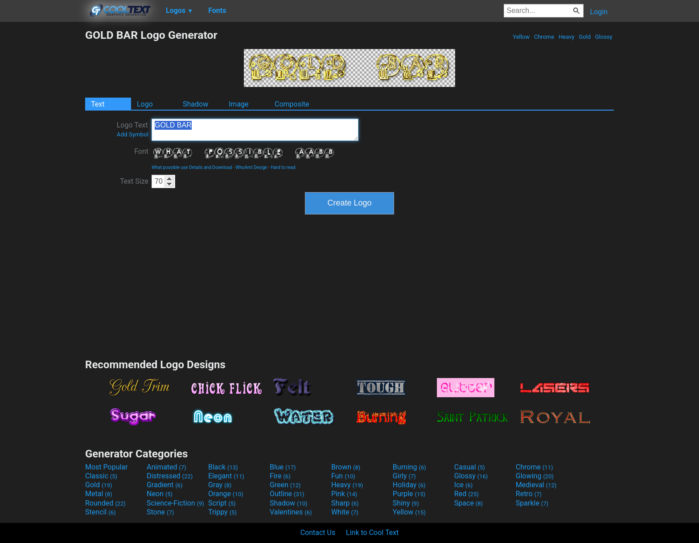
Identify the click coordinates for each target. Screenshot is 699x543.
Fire (280, 476)
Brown (345, 467)
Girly (404, 476)
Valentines (291, 512)
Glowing (535, 476)
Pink (344, 494)
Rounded (105, 503)
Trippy (222, 512)
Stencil (100, 512)
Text (97, 104)
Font (141, 151)
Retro (529, 494)
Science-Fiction (175, 503)
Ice (463, 485)
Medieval (536, 485)
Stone (160, 512)
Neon (160, 494)
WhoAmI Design (251, 167)
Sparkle (532, 503)
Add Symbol (132, 134)
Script (222, 503)
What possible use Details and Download (192, 167)
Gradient (164, 485)
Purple (409, 494)
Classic (101, 476)
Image (239, 104)
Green (285, 485)
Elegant (226, 476)
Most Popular (106, 467)
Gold (584, 36)
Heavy (566, 36)
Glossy (604, 36)
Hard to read (283, 167)
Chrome (544, 36)
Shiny (406, 503)
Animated (166, 467)
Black (223, 467)
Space (468, 503)
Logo (145, 104)
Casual (469, 467)
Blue (283, 467)
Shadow (195, 104)
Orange (225, 494)
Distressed (170, 476)
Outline (287, 494)
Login (599, 12)
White (344, 512)
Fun (343, 476)
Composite (292, 104)
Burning (409, 467)
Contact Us (318, 532)
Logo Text (132, 129)
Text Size (134, 181)
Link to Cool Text (372, 532)
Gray (219, 485)
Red (466, 494)
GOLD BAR (255, 130)
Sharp (345, 503)
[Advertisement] (42, 162)
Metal (98, 494)
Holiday (409, 485)
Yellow (521, 36)
